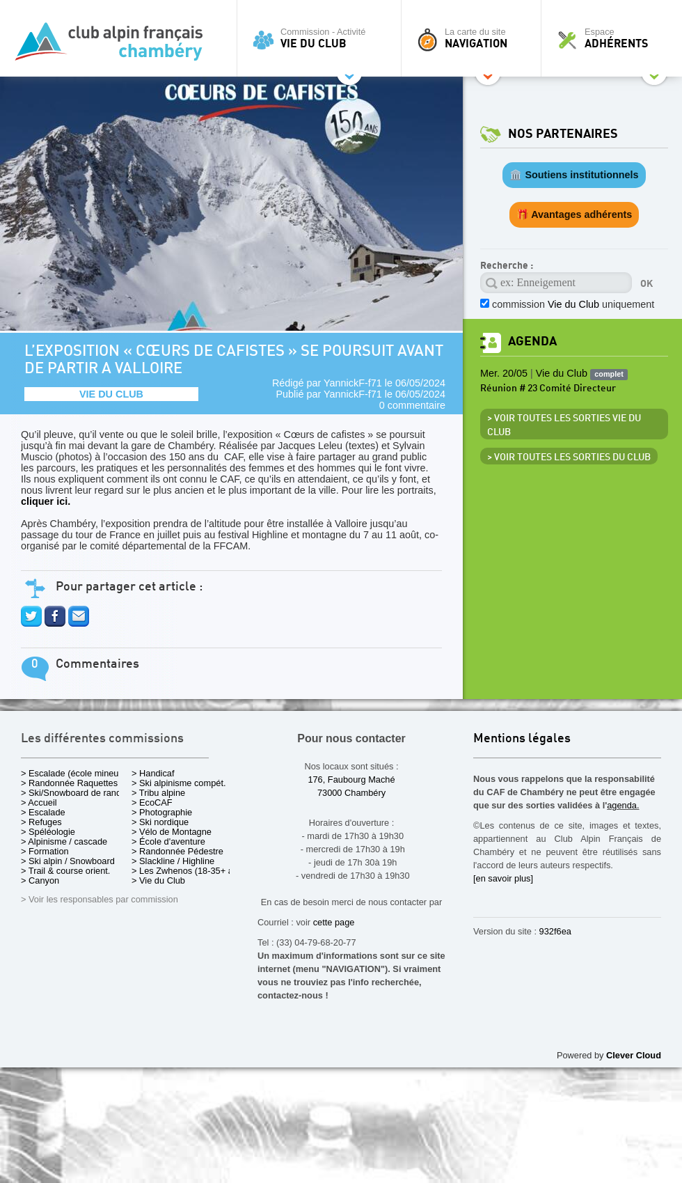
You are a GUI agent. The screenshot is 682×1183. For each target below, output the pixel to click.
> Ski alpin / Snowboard (68, 861)
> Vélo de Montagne (172, 831)
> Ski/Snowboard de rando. (75, 793)
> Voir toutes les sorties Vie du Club (564, 425)
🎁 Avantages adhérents (574, 214)
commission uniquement (573, 304)
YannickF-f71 (353, 383)
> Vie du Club (158, 880)
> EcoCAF (152, 802)
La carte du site (474, 38)
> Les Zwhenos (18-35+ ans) (189, 870)
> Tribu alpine (158, 793)
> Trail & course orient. (65, 870)
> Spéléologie (48, 831)
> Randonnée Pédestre (177, 851)
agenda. (623, 805)
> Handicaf (153, 773)
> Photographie (162, 812)
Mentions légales (522, 739)
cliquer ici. (45, 501)
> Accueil (39, 802)
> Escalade (43, 812)
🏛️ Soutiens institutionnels (573, 174)
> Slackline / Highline (173, 861)
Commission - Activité (322, 38)
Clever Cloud (633, 1055)
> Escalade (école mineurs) (75, 773)
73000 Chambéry (351, 793)
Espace (615, 38)
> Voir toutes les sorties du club (569, 457)
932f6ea (555, 931)
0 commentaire (412, 405)
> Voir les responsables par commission (99, 899)
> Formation (45, 851)
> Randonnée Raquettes (69, 783)
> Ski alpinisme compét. (179, 783)
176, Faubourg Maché (351, 779)
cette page (334, 922)
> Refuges (41, 822)
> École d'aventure (168, 841)
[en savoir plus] (503, 878)
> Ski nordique (160, 822)
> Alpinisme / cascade (64, 841)
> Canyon (40, 880)
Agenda (532, 341)
